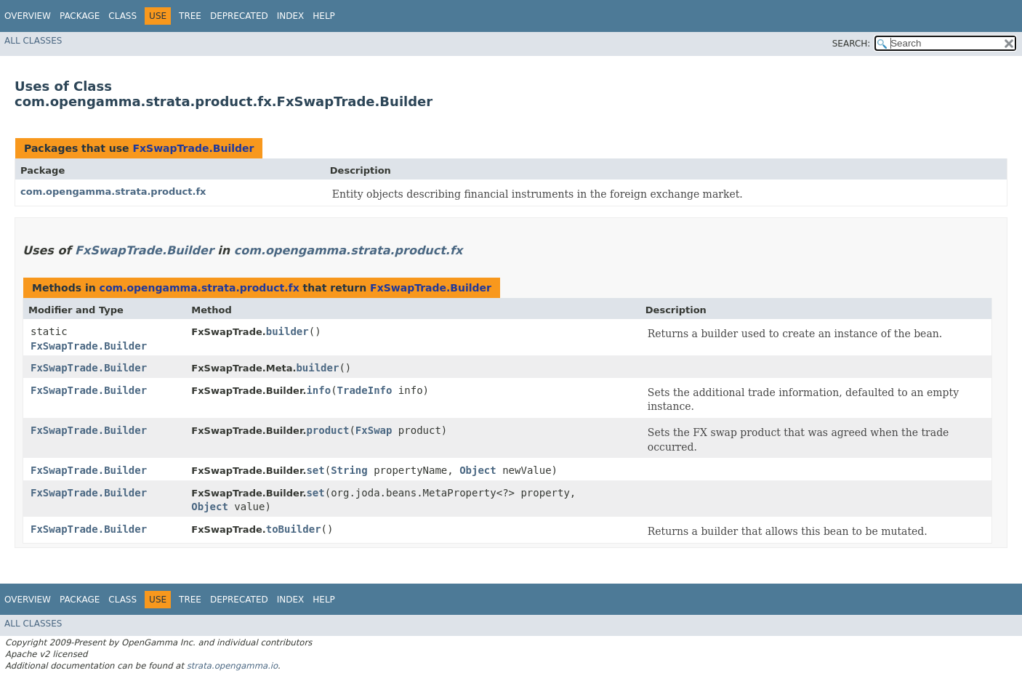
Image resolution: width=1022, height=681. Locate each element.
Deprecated (239, 16)
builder (287, 331)
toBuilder (293, 529)
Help (324, 16)
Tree (190, 16)
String (349, 470)
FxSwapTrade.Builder (193, 148)
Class (122, 16)
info (318, 390)
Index (291, 16)
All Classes (33, 41)
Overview (27, 16)
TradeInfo (365, 390)
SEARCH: (851, 44)
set (315, 470)
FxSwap (374, 430)
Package (80, 16)
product (327, 430)
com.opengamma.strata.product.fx (113, 191)
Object (477, 470)
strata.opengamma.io (232, 666)
